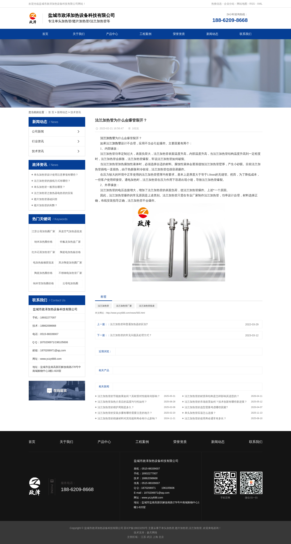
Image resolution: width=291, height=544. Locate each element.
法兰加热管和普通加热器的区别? (129, 324)
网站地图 (242, 3)
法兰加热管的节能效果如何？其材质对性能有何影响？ (129, 396)
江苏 (143, 536)
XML (259, 3)
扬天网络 (152, 532)
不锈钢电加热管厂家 (70, 272)
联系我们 (245, 33)
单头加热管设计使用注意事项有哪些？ (56, 174)
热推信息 (216, 3)
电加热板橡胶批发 (43, 262)
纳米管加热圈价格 (43, 283)
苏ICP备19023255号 (136, 528)
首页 (45, 33)
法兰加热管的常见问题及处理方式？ (131, 335)
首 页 (51, 112)
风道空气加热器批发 (70, 231)
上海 (155, 536)
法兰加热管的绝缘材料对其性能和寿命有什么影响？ (127, 418)
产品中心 (112, 33)
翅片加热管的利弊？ (45, 205)
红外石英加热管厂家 (43, 252)
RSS (252, 3)
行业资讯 (38, 141)
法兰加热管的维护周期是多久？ (116, 407)
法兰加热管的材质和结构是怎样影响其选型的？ (212, 396)
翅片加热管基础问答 (45, 199)
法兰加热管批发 (147, 306)
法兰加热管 (103, 306)
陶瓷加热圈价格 (43, 272)
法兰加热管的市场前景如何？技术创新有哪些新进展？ (216, 401)
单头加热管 (167, 528)
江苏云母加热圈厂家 (43, 231)
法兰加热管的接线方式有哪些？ (52, 180)
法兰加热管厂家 (124, 306)
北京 (161, 536)
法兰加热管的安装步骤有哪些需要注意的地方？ (125, 412)
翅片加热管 (181, 528)
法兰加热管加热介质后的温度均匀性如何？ (122, 401)
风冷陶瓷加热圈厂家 (70, 262)
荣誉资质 (179, 33)
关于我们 (79, 33)
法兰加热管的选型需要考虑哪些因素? (206, 407)
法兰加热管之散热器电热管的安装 (53, 193)
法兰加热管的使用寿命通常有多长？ (205, 418)
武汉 (149, 536)
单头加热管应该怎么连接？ (200, 412)
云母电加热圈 (70, 283)
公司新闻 (38, 131)
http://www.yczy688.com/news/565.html (125, 313)
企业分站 (229, 3)
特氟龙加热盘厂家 (70, 241)
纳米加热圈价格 (43, 241)
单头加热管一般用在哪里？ (49, 186)
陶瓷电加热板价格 (70, 252)
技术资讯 (76, 112)
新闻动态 (212, 33)
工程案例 (145, 33)
